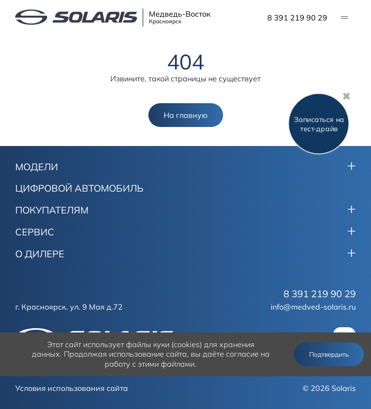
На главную (186, 115)
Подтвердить (329, 354)
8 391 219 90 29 (297, 17)
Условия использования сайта (71, 388)
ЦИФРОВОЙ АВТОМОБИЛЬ (79, 188)
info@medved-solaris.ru (313, 307)
